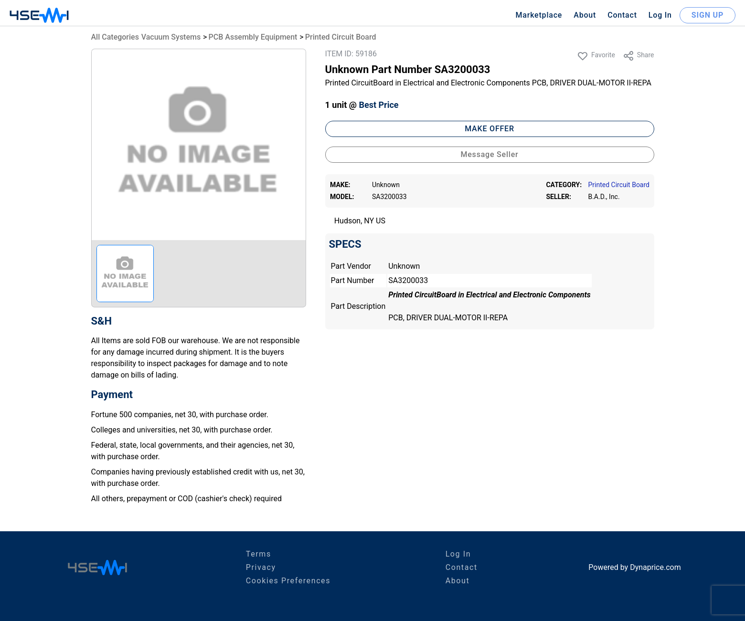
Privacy (261, 567)
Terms (258, 553)
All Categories (115, 37)
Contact (622, 15)
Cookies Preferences (288, 580)
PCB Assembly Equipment (253, 37)
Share (638, 56)
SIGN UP (708, 15)
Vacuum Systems (171, 37)
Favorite (596, 56)
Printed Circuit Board (340, 37)
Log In (660, 15)
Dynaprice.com (655, 567)
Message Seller (489, 154)
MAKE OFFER (489, 128)
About (585, 15)
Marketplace (538, 15)
